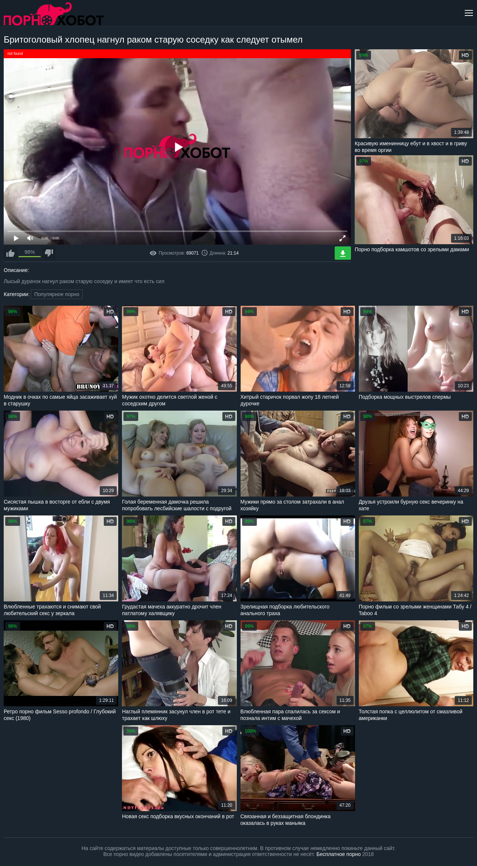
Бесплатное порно (339, 854)
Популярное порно (56, 294)
